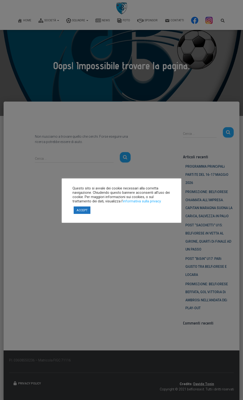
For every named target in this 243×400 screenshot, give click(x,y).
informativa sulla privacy (142, 201)
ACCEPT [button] (82, 210)
